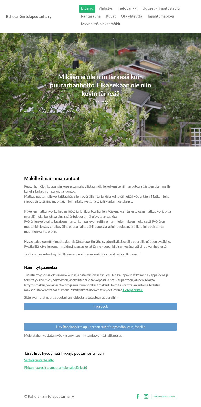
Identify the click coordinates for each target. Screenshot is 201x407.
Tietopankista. (132, 290)
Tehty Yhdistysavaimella (164, 396)
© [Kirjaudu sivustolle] (26, 396)
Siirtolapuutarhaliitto (39, 360)
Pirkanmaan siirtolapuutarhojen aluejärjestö (55, 367)
